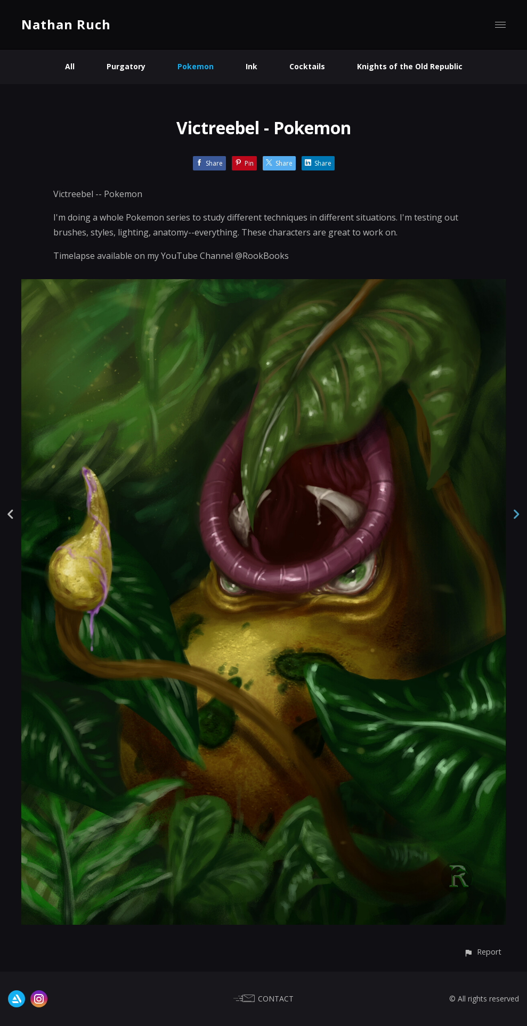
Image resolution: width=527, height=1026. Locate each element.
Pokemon (195, 66)
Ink (251, 66)
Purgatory (126, 66)
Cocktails (307, 66)
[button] (482, 952)
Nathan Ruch (66, 24)
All (70, 66)
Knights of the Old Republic (410, 66)
